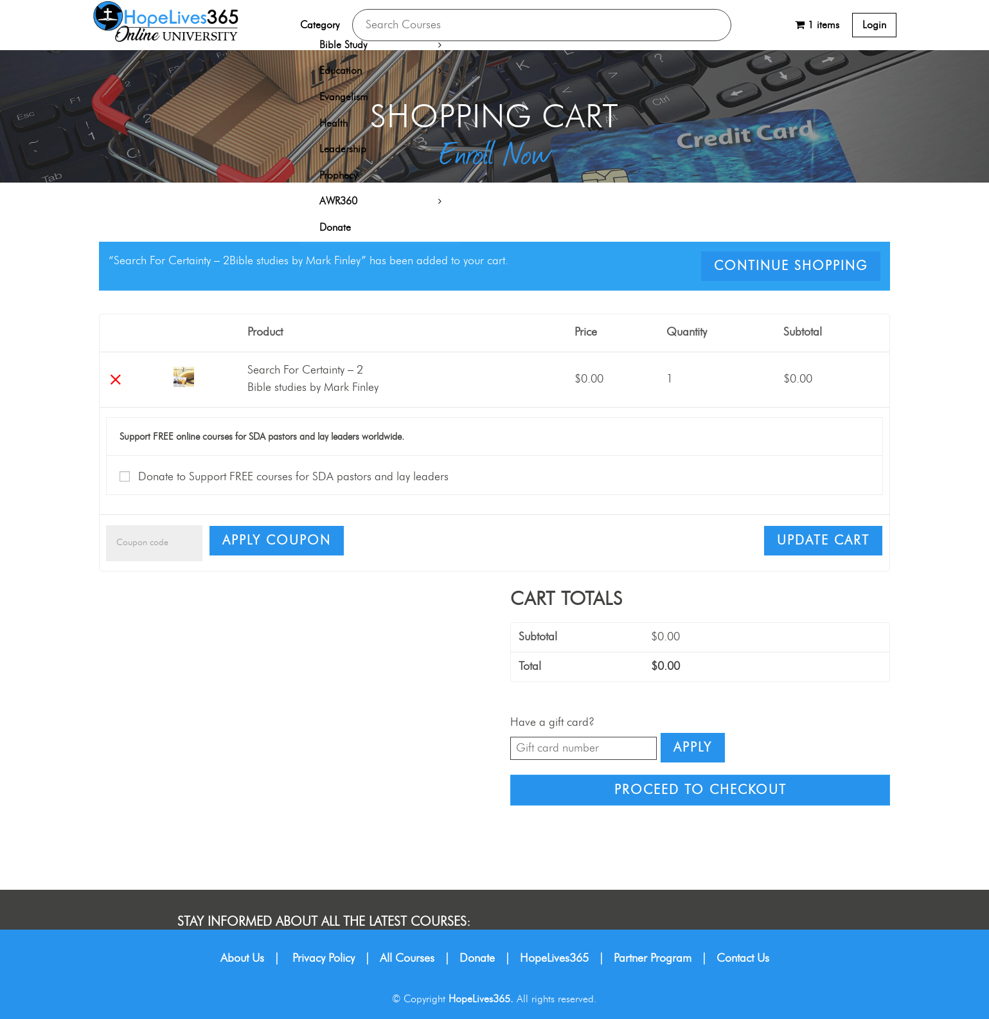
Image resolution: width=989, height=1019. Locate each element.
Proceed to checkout (700, 790)
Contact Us (743, 958)
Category (319, 25)
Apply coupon (276, 540)
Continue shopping (791, 266)
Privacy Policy (323, 958)
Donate (477, 958)
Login (874, 25)
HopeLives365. (481, 999)
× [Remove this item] (115, 379)
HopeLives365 (554, 958)
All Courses (407, 958)
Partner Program (652, 958)
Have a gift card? (552, 722)
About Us (242, 958)
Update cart (823, 540)
